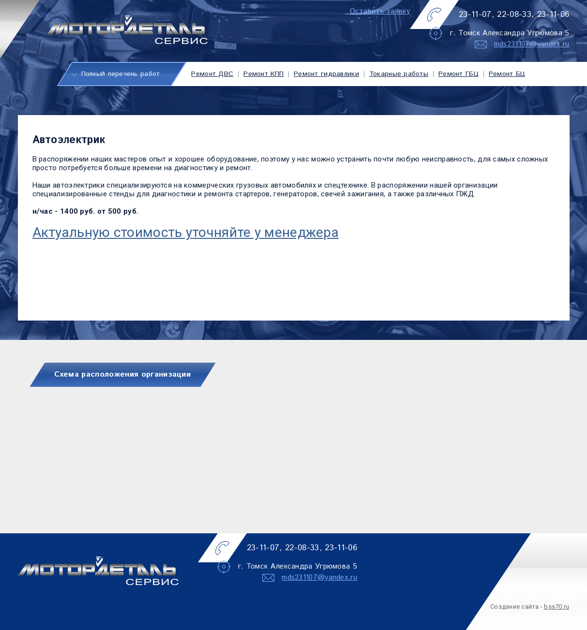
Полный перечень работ (120, 74)
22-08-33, (515, 14)
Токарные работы (398, 74)
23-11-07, (476, 14)
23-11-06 (553, 14)
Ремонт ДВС (212, 74)
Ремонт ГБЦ (458, 74)
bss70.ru (556, 606)
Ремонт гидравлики (326, 74)
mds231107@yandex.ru (532, 44)
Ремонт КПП (263, 74)
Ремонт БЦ (507, 74)
